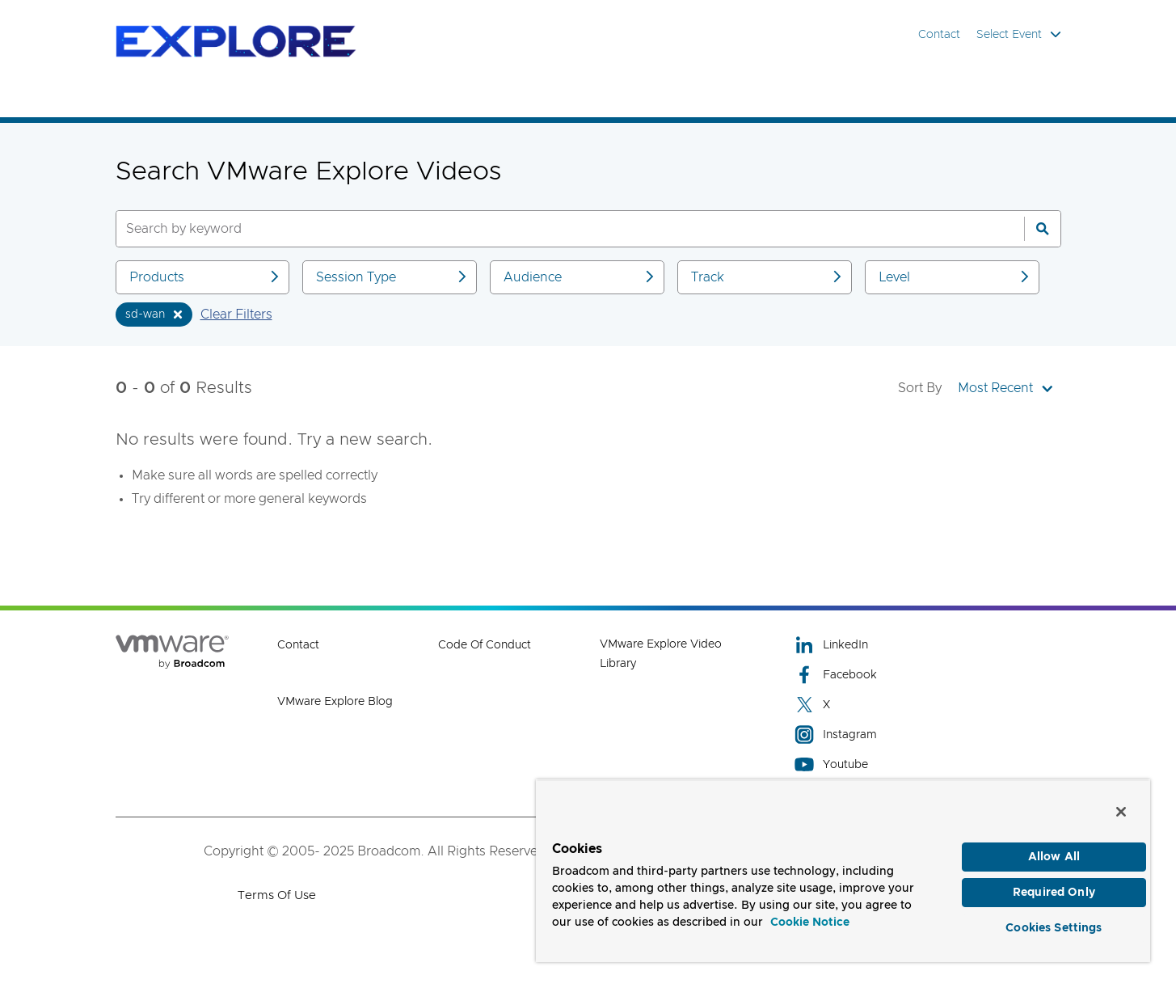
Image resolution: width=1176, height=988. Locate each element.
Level (955, 277)
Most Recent (1005, 388)
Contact (939, 34)
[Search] (1042, 229)
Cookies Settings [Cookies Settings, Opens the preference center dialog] (1053, 926)
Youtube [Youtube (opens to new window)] (831, 764)
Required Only (1054, 890)
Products (205, 277)
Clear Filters (236, 314)
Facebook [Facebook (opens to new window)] (836, 675)
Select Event (1018, 34)
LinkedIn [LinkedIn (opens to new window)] (831, 645)
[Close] (1121, 807)
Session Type (392, 277)
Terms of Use (277, 895)
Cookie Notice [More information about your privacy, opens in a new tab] (809, 918)
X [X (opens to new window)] (812, 705)
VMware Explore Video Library (661, 654)
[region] (843, 868)
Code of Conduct (484, 645)
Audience (580, 277)
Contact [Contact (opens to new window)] (298, 645)
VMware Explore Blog (335, 701)
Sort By (920, 388)
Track (767, 277)
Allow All (1054, 853)
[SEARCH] (552, 229)
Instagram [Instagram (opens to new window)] (836, 734)
